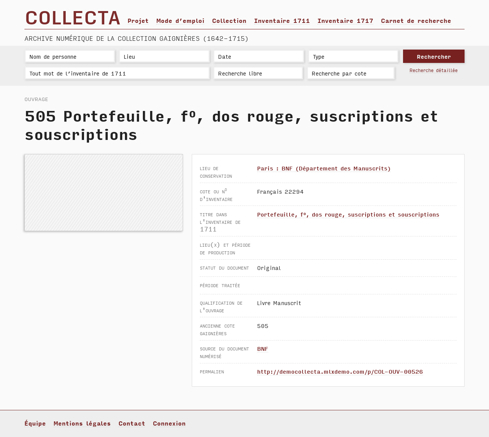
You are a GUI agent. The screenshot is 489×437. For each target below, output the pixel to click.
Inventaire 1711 (282, 20)
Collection (229, 20)
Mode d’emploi (180, 20)
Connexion (169, 423)
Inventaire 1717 (345, 20)
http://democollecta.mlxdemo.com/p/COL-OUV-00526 (340, 371)
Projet (138, 20)
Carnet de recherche (416, 20)
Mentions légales (82, 423)
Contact (131, 423)
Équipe (35, 423)
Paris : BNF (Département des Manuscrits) (324, 168)
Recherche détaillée (434, 70)
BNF (262, 348)
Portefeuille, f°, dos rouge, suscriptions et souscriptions (348, 214)
